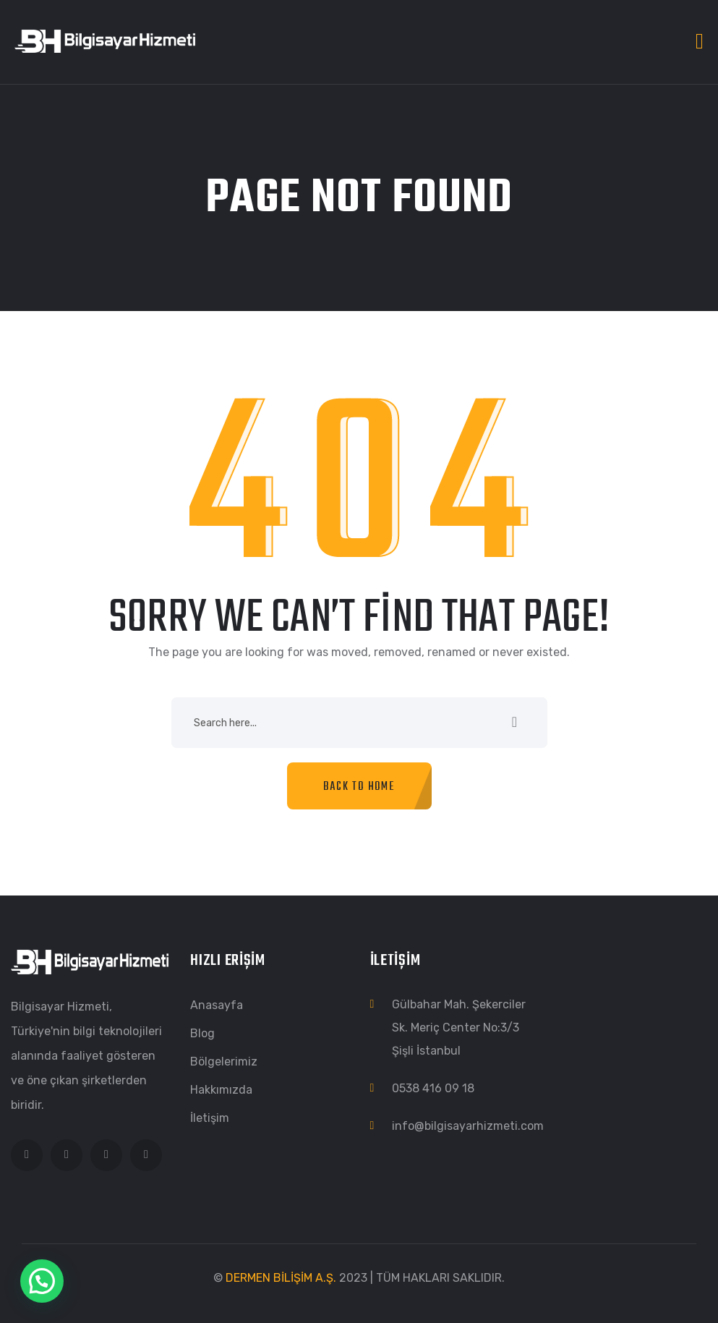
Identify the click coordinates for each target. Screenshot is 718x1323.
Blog (202, 1033)
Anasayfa (216, 1005)
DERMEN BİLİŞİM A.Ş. (281, 1278)
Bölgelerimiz (223, 1061)
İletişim (209, 1118)
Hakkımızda (221, 1090)
